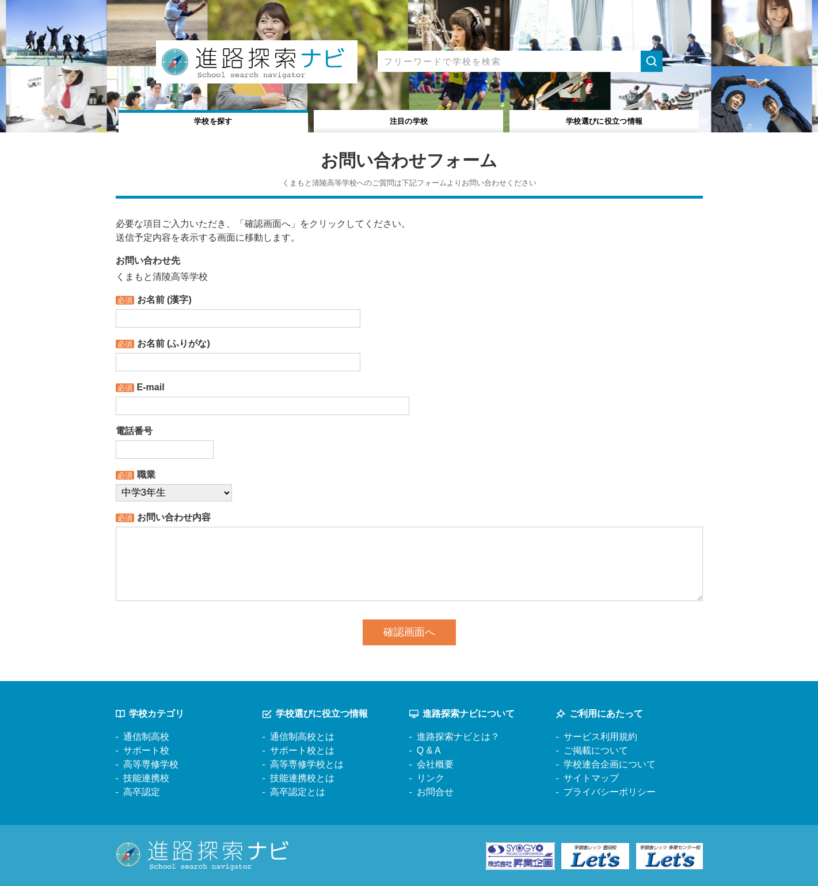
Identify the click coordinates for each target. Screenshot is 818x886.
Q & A (429, 750)
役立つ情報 (604, 120)
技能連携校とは (302, 778)
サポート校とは (302, 750)
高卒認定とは (297, 792)
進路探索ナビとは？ (458, 736)
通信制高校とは (302, 736)
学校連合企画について (610, 764)
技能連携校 (146, 778)
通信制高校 (146, 736)
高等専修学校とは (307, 764)
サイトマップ (591, 778)
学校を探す (213, 120)
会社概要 (435, 764)
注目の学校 (409, 120)
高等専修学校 (150, 764)
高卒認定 (141, 792)
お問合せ (435, 792)
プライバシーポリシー (610, 792)
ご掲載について (596, 750)
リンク (430, 778)
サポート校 (146, 750)
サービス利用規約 (600, 736)
